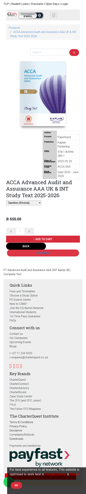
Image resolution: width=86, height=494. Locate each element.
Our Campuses (19, 338)
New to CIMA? (18, 303)
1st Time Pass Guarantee (25, 316)
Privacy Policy (18, 426)
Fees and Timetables (22, 291)
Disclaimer (16, 430)
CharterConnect (19, 384)
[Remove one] (11, 231)
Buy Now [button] (43, 253)
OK (16, 485)
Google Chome (55, 474)
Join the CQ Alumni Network (27, 308)
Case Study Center (21, 396)
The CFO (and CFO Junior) (25, 400)
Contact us (16, 333)
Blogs (13, 346)
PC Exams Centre (20, 299)
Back (25, 246)
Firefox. (75, 474)
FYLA (13, 404)
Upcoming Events (20, 342)
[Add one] (29, 231)
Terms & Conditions (21, 422)
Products (14, 27)
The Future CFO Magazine (25, 408)
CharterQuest (18, 379)
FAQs (13, 320)
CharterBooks (18, 392)
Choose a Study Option (24, 295)
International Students (23, 312)
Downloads (16, 438)
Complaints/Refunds (22, 434)
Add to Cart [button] (43, 239)
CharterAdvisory (19, 388)
